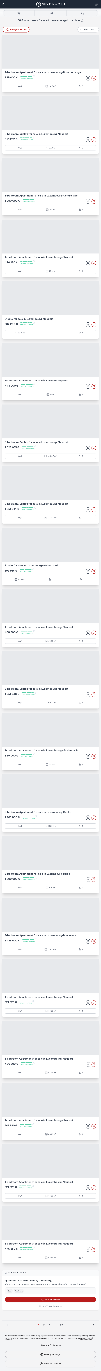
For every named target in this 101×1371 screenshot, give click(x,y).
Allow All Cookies (50, 1363)
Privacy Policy (86, 1338)
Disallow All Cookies (51, 1345)
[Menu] (96, 4)
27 (61, 1325)
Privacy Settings (50, 1354)
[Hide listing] (88, 78)
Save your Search (50, 1299)
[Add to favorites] (93, 78)
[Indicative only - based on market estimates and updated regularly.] (34, 76)
